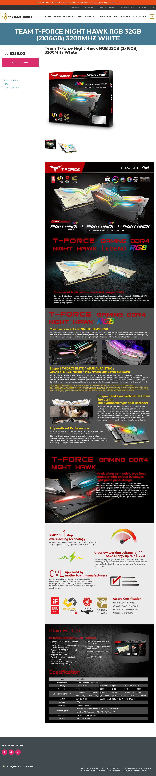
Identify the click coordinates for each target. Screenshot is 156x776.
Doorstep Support (64, 16)
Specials (147, 768)
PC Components (10, 80)
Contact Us (139, 16)
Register (151, 7)
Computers (105, 16)
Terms (137, 771)
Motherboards (12, 88)
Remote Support (87, 16)
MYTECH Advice (122, 16)
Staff (144, 771)
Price (4, 50)
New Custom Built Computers (92, 771)
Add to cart (20, 62)
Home (48, 16)
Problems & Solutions (132, 768)
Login (142, 7)
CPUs (7, 84)
